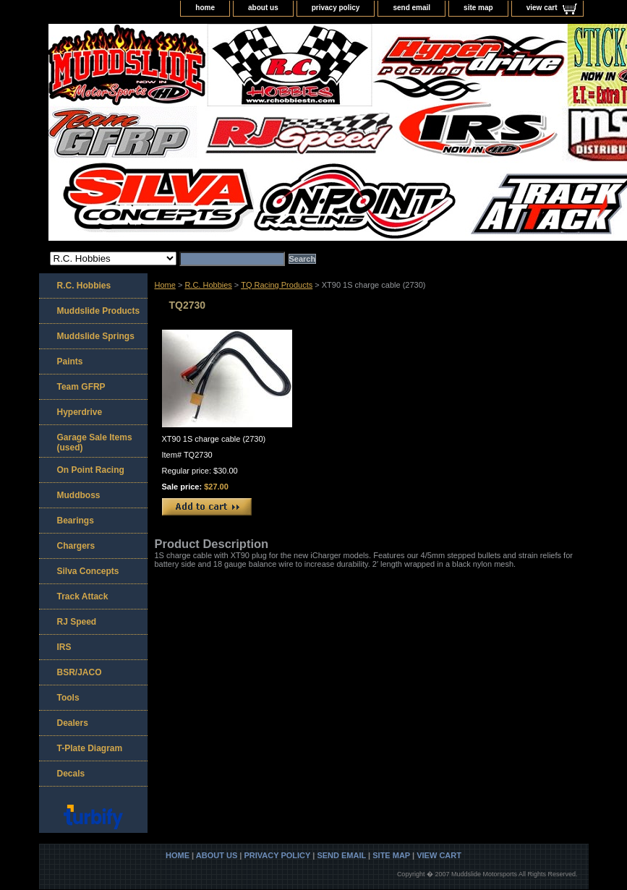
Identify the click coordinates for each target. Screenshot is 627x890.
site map (478, 8)
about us (263, 8)
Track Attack (82, 596)
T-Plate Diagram (90, 748)
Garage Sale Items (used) (94, 442)
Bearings (75, 520)
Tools (68, 698)
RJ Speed (77, 622)
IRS (64, 647)
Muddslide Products (98, 311)
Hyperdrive (80, 412)
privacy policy (336, 8)
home (205, 8)
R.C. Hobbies (207, 285)
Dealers (72, 723)
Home (165, 285)
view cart (542, 8)
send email (411, 8)
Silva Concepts (88, 571)
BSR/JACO (79, 672)
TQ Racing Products (276, 285)
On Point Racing (90, 470)
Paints (70, 361)
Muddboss (79, 495)
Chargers (76, 546)
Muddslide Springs (96, 336)
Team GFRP (81, 387)
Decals (71, 774)
